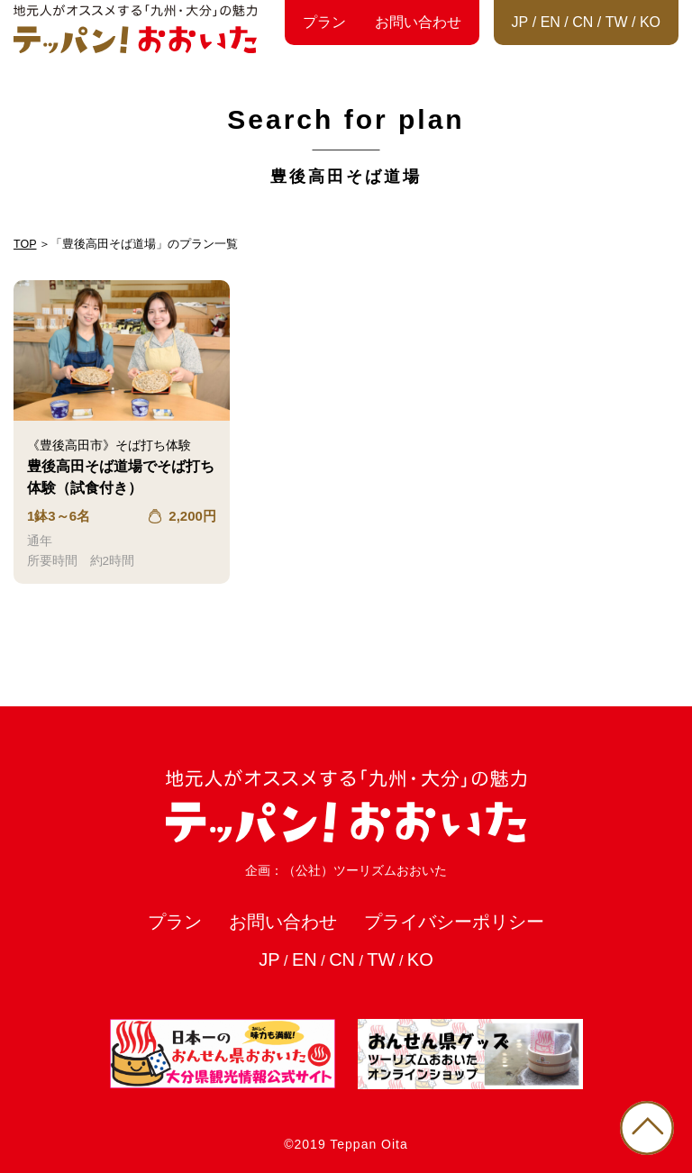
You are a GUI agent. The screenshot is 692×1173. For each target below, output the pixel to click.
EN (550, 22)
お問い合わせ (418, 22)
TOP (25, 244)
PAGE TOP (647, 1128)
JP (520, 22)
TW (617, 22)
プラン (324, 22)
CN (582, 22)
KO (650, 22)
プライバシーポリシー (454, 922)
